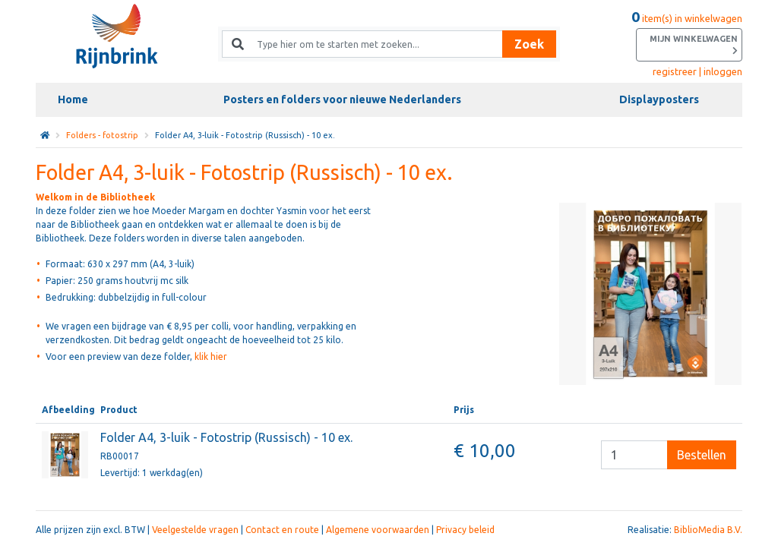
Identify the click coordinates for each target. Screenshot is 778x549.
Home (73, 99)
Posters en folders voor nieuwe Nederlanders (342, 99)
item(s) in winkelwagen (686, 37)
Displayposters (659, 99)
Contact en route (282, 530)
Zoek (529, 44)
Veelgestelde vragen (195, 530)
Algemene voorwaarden (377, 530)
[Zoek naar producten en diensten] (373, 44)
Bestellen (701, 455)
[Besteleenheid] (634, 454)
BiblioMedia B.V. (708, 530)
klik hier (210, 356)
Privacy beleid (465, 530)
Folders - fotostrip (102, 135)
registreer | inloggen (697, 71)
